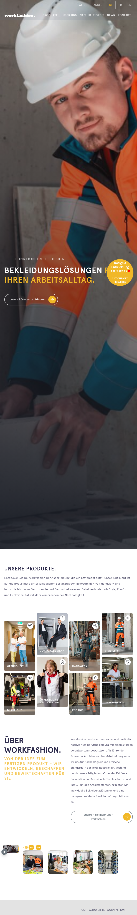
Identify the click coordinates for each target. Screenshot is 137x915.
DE (111, 5)
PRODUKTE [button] (50, 15)
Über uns (70, 15)
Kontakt (124, 15)
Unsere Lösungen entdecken (32, 299)
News (111, 15)
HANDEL (97, 5)
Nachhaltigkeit (92, 15)
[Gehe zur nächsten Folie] (38, 847)
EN (129, 5)
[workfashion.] (19, 15)
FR (120, 5)
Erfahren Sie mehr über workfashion (107, 817)
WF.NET (84, 5)
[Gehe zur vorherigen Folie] (31, 847)
